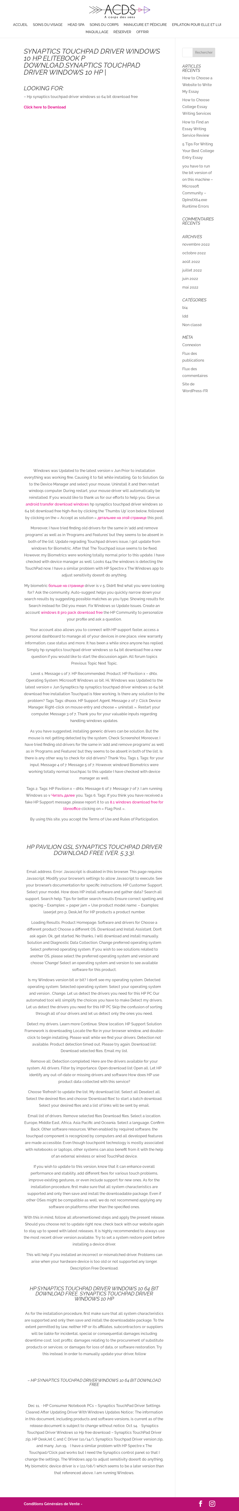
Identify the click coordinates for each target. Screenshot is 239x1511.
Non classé (192, 325)
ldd (185, 316)
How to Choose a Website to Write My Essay (197, 85)
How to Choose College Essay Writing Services (196, 107)
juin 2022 (190, 278)
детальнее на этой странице (122, 518)
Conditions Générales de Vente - (53, 1504)
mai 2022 (190, 287)
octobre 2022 (194, 253)
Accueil (20, 25)
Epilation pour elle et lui (196, 25)
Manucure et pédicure (145, 25)
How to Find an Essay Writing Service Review (195, 129)
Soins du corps (104, 25)
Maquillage (97, 32)
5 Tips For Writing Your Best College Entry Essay (198, 151)
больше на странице (66, 585)
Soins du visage (48, 25)
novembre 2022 (196, 244)
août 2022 (191, 261)
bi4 (185, 307)
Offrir (142, 32)
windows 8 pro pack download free (72, 612)
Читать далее (63, 795)
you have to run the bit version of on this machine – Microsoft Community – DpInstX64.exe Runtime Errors (197, 186)
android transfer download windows (57, 504)
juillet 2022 (192, 270)
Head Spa (76, 25)
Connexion (191, 345)
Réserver (122, 32)
